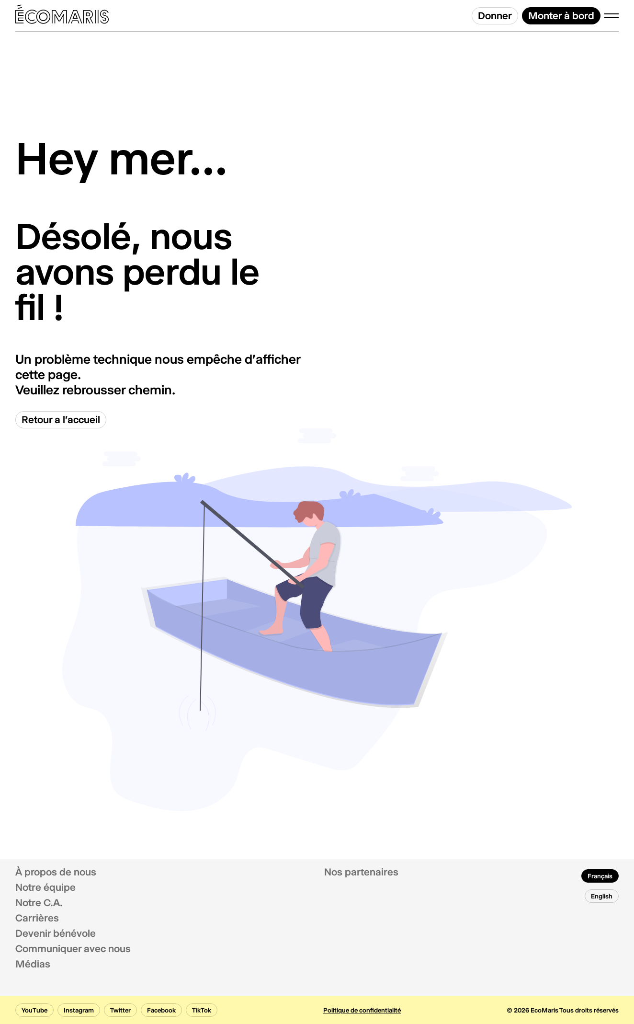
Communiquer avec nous (73, 949)
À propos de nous (55, 872)
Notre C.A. (39, 903)
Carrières (37, 918)
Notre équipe (45, 887)
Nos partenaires (361, 872)
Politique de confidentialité (362, 1010)
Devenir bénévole (55, 933)
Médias (32, 964)
